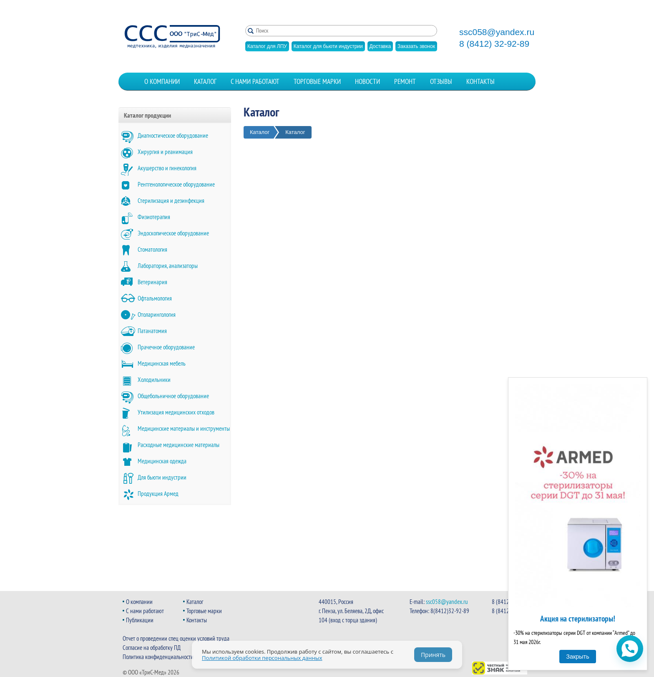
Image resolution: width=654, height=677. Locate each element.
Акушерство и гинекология (167, 168)
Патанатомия (152, 331)
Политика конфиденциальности (158, 657)
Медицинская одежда (162, 461)
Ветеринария (152, 282)
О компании (162, 81)
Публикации (139, 620)
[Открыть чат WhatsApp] (629, 648)
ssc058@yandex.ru (496, 32)
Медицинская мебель (162, 363)
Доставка (380, 46)
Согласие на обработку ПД (152, 648)
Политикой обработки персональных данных (262, 658)
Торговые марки (317, 81)
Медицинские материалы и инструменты (184, 428)
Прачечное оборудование (166, 347)
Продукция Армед (158, 494)
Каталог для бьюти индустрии (328, 46)
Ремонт (405, 81)
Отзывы (441, 81)
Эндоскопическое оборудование (173, 233)
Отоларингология (157, 314)
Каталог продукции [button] (147, 115)
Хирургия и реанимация (165, 152)
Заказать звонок (416, 46)
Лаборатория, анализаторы (168, 266)
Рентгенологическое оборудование (176, 184)
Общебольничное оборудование (173, 396)
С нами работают (255, 81)
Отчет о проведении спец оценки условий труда (176, 638)
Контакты (480, 81)
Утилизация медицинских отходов (176, 412)
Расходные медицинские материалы (178, 445)
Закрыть (577, 656)
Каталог (205, 81)
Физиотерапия (154, 217)
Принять (433, 655)
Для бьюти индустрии (162, 477)
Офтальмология (155, 298)
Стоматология (152, 249)
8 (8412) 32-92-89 (494, 44)
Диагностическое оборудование (173, 135)
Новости (367, 81)
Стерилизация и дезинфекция (171, 201)
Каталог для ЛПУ (267, 46)
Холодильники (154, 380)
